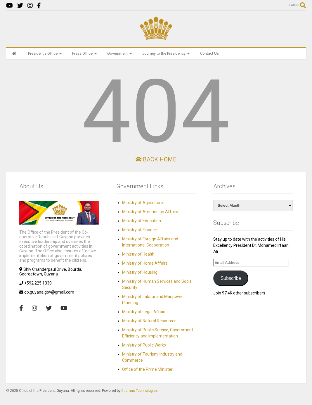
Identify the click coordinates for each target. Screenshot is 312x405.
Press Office (84, 53)
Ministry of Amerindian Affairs (150, 211)
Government (119, 53)
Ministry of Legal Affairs (144, 311)
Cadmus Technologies (139, 391)
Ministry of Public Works (144, 345)
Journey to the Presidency (166, 53)
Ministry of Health (138, 254)
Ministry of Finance (139, 230)
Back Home (156, 159)
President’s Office (45, 53)
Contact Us (209, 53)
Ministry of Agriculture (142, 202)
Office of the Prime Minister (147, 369)
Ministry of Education (141, 220)
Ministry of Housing (139, 272)
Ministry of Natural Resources (149, 320)
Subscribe (231, 278)
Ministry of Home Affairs (145, 263)
